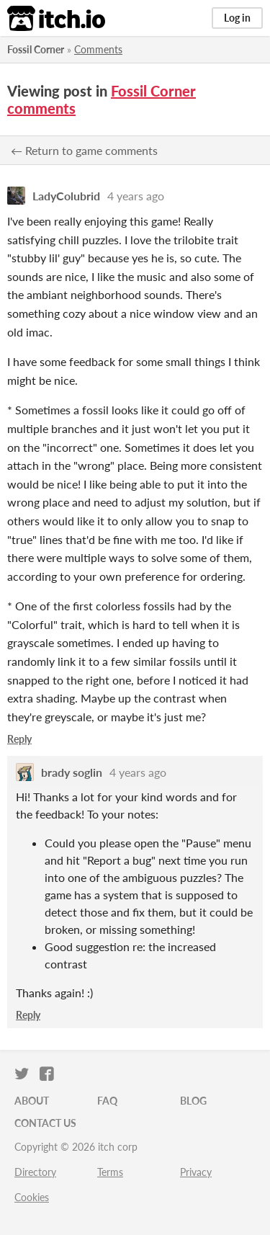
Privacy (196, 1172)
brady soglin (71, 772)
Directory (35, 1172)
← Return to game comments (84, 150)
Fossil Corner (35, 49)
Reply (19, 739)
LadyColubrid (66, 195)
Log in (237, 18)
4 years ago (135, 195)
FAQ (107, 1100)
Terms (110, 1172)
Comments (98, 49)
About (31, 1100)
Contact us (45, 1123)
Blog (193, 1100)
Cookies (31, 1197)
